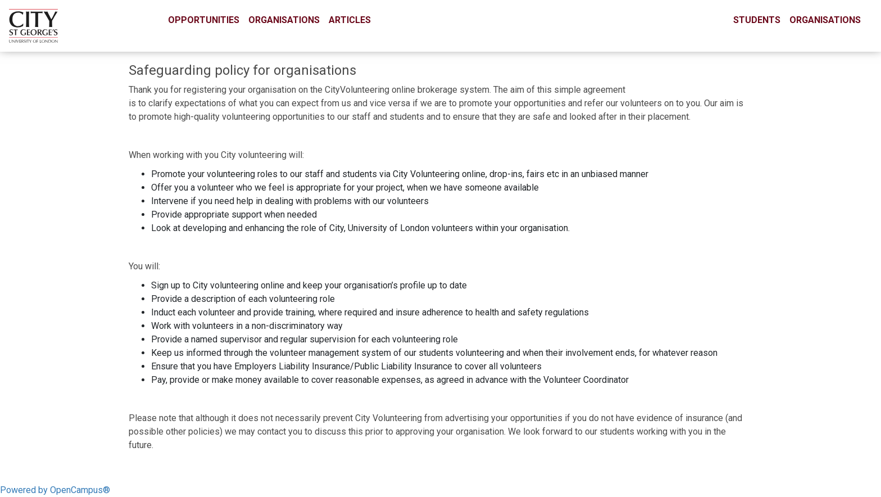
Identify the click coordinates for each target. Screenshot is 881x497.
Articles (350, 20)
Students (756, 20)
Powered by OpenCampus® (55, 490)
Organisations (284, 20)
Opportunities (203, 20)
